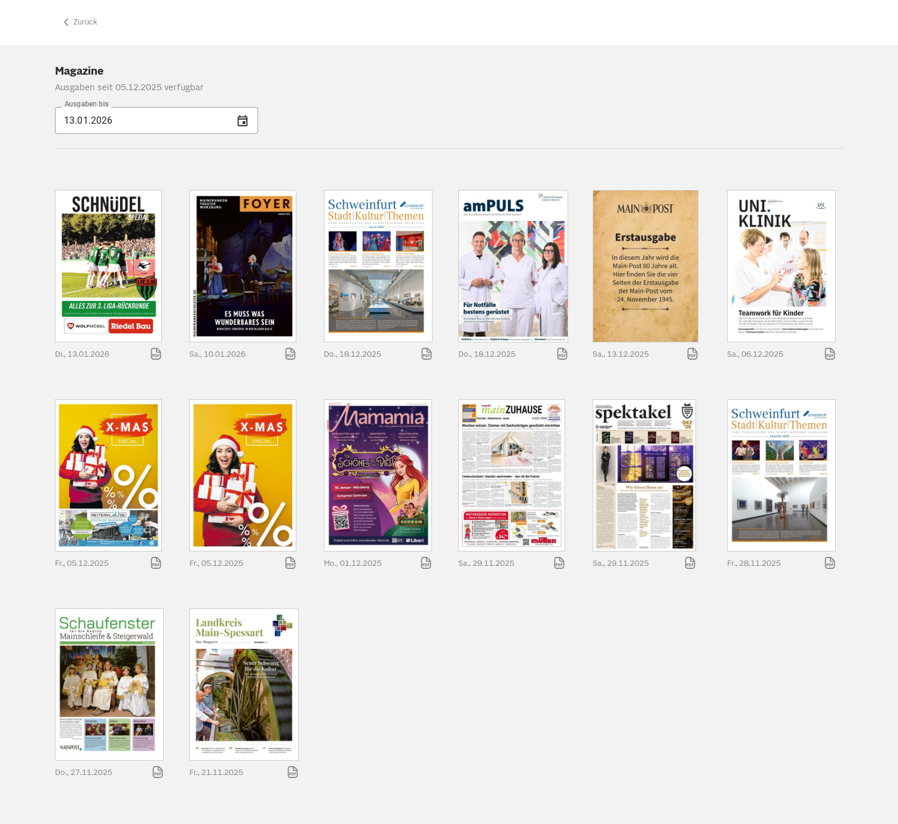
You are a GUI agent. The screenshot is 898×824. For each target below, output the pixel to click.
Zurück (79, 22)
